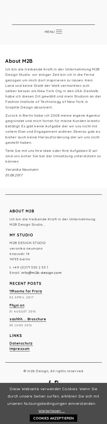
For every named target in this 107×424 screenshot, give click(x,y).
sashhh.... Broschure (28, 319)
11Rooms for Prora (26, 291)
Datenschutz (21, 343)
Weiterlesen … (51, 411)
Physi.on (17, 305)
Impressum (20, 349)
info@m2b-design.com (41, 272)
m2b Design (53, 16)
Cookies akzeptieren (53, 418)
